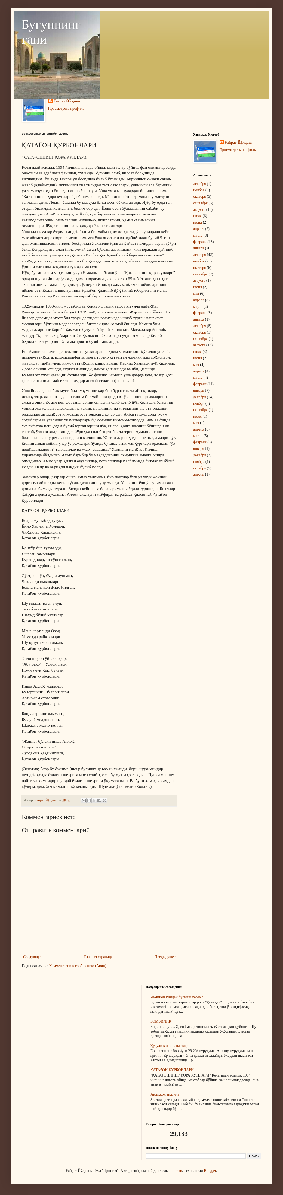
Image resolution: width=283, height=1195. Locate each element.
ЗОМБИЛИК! (161, 1021)
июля (197, 216)
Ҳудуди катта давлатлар (169, 1046)
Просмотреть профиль (66, 108)
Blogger (210, 1171)
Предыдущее (165, 957)
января (198, 248)
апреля (198, 229)
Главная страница (98, 957)
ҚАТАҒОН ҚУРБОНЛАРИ (172, 1070)
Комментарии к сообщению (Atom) (77, 966)
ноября (198, 190)
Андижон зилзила (164, 1094)
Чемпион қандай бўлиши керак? (176, 997)
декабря (199, 184)
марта (197, 235)
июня (197, 222)
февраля (200, 242)
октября (199, 197)
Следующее (32, 957)
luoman (176, 1171)
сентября (200, 203)
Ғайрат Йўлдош (67, 101)
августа (199, 210)
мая (196, 293)
